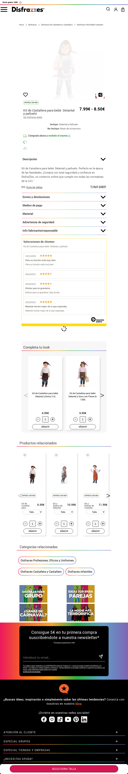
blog (79, 704)
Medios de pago (64, 205)
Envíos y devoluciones (64, 197)
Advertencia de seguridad (64, 222)
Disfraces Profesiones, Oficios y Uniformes (47, 560)
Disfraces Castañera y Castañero (41, 572)
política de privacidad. (32, 672)
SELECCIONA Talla (64, 768)
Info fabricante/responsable (64, 231)
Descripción (64, 159)
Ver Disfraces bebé (32, 117)
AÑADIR (45, 426)
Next (101, 394)
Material (64, 214)
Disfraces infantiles (80, 572)
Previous (25, 394)
